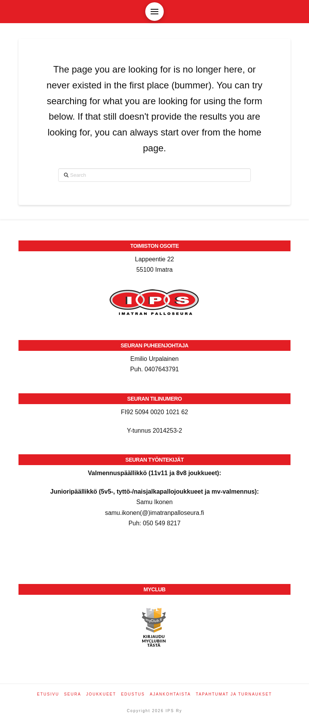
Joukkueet (101, 694)
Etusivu (48, 694)
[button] (154, 11)
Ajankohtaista (170, 694)
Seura (72, 694)
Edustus (133, 694)
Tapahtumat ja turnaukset (234, 694)
